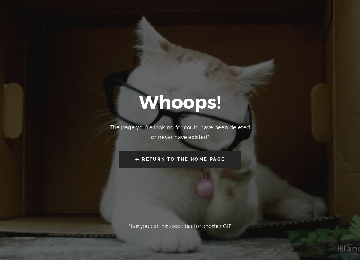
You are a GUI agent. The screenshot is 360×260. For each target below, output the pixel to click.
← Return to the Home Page (180, 159)
